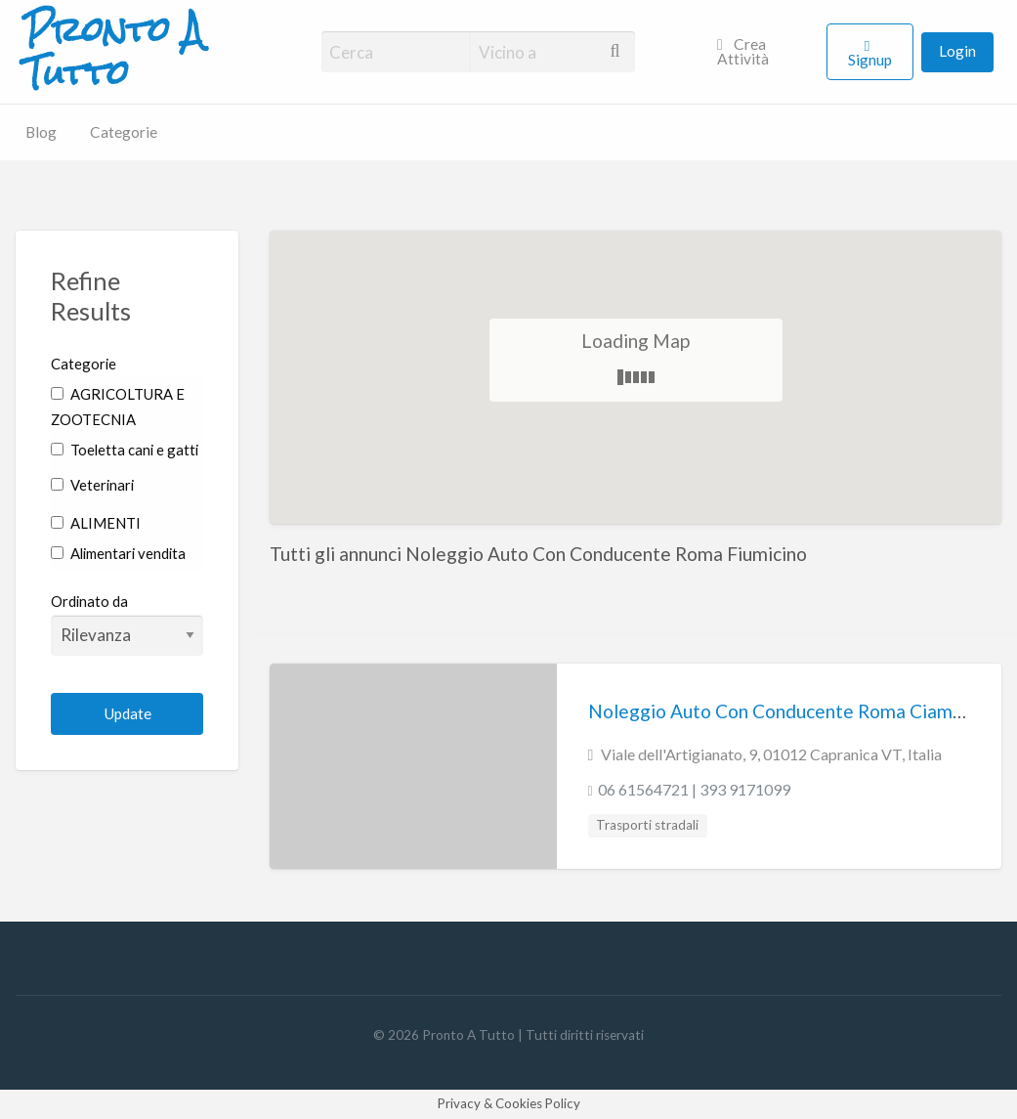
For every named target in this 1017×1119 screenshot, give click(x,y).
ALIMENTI (96, 523)
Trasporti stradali (647, 825)
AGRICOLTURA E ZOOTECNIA (118, 407)
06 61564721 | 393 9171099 (694, 789)
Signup (870, 59)
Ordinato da (127, 623)
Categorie (123, 132)
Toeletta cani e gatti (124, 449)
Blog (41, 132)
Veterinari (92, 485)
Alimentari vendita (118, 553)
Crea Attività (743, 51)
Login (957, 51)
